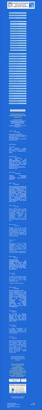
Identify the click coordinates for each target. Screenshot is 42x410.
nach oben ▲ (23, 380)
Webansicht (33, 404)
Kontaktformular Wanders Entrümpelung (18, 110)
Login (34, 403)
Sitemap (14, 403)
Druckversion (10, 403)
